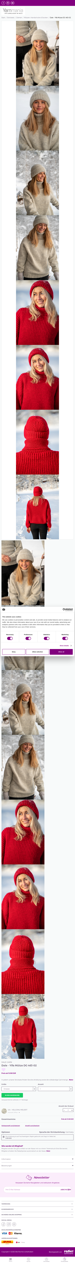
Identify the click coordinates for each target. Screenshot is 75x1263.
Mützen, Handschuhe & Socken (36, 17)
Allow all (61, 652)
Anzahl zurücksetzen (32, 1125)
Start (3, 17)
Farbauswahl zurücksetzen (10, 1125)
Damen (19, 17)
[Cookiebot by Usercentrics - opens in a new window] (64, 609)
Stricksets (10, 17)
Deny (14, 652)
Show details (64, 645)
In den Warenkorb (12, 1095)
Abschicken (65, 1189)
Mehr (71, 1080)
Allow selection (37, 652)
